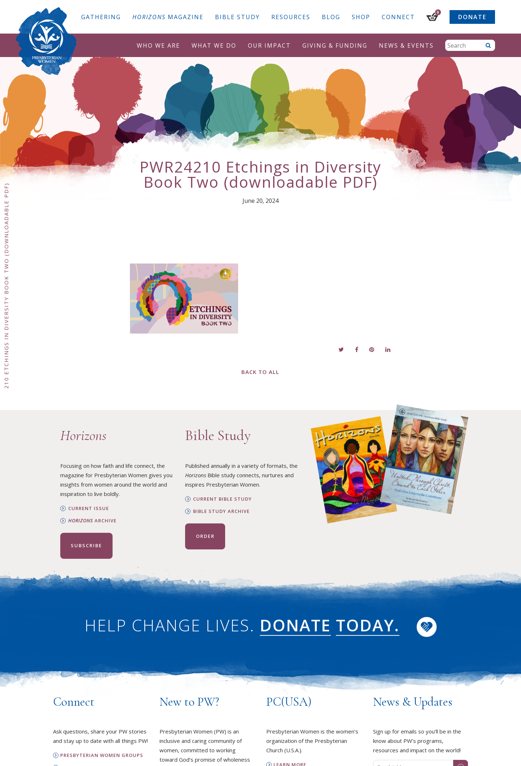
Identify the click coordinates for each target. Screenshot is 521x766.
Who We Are (158, 45)
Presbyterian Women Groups (101, 755)
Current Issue (88, 508)
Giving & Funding (334, 45)
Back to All (260, 371)
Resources (290, 17)
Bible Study (237, 17)
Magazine (167, 17)
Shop (361, 17)
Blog (331, 17)
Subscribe (86, 545)
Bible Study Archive (221, 511)
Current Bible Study (222, 499)
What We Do (214, 45)
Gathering (101, 17)
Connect (398, 17)
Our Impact (269, 45)
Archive (92, 520)
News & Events (406, 45)
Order (205, 536)
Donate (472, 17)
